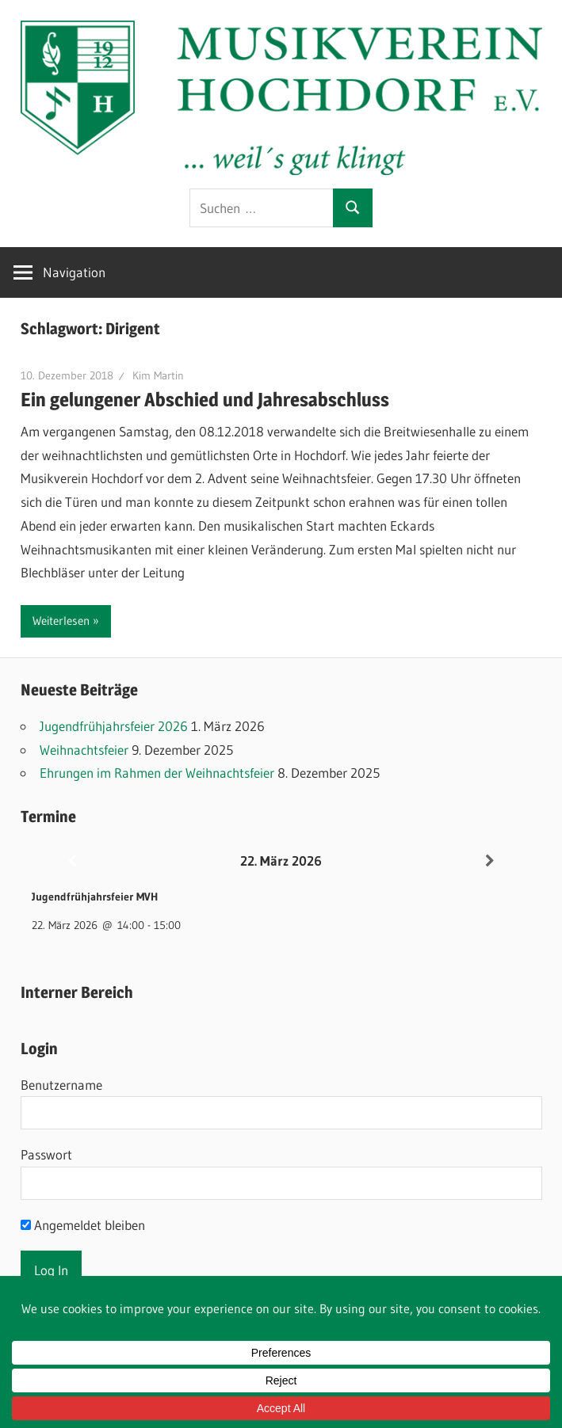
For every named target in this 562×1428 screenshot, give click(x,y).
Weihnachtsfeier (84, 749)
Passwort (46, 1154)
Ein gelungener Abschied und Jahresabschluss (205, 399)
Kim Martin (158, 375)
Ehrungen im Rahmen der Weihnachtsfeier (157, 772)
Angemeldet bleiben (83, 1225)
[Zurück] (73, 861)
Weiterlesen (61, 620)
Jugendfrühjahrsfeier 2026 (114, 726)
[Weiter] (490, 861)
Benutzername (61, 1084)
